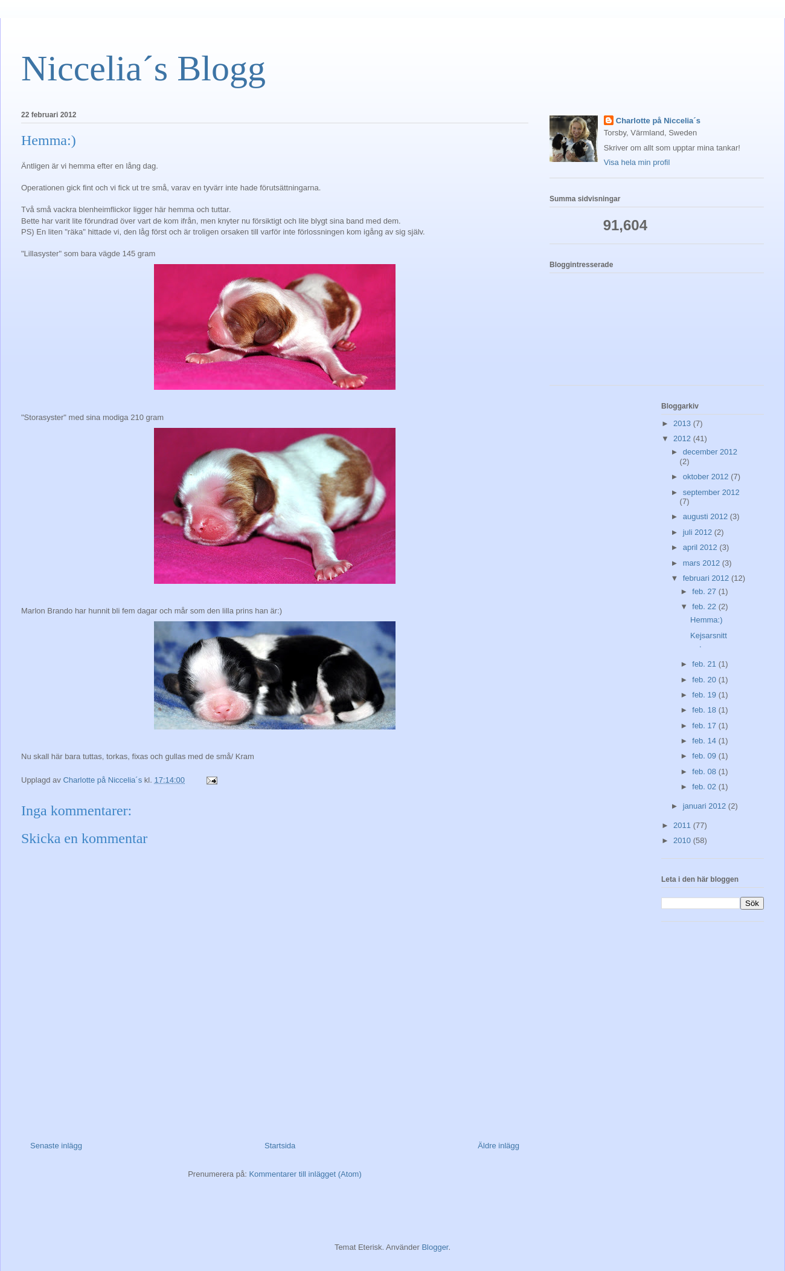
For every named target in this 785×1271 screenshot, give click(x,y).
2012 (683, 438)
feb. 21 (705, 663)
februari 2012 (707, 578)
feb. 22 (705, 606)
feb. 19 (705, 694)
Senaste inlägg (56, 1145)
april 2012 (701, 547)
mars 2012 (702, 563)
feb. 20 (705, 679)
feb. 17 (705, 725)
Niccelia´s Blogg (143, 68)
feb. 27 (705, 591)
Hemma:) (706, 619)
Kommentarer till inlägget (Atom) (305, 1174)
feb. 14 (705, 740)
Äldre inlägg (498, 1145)
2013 (683, 423)
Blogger (434, 1247)
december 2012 (710, 451)
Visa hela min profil (637, 162)
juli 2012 (698, 532)
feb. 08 (705, 771)
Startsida (279, 1145)
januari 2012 (705, 805)
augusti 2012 (706, 516)
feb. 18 (705, 709)
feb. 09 (705, 755)
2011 (683, 825)
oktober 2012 (707, 476)
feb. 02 (705, 786)
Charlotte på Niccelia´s (658, 120)
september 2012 (711, 492)
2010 (683, 840)
